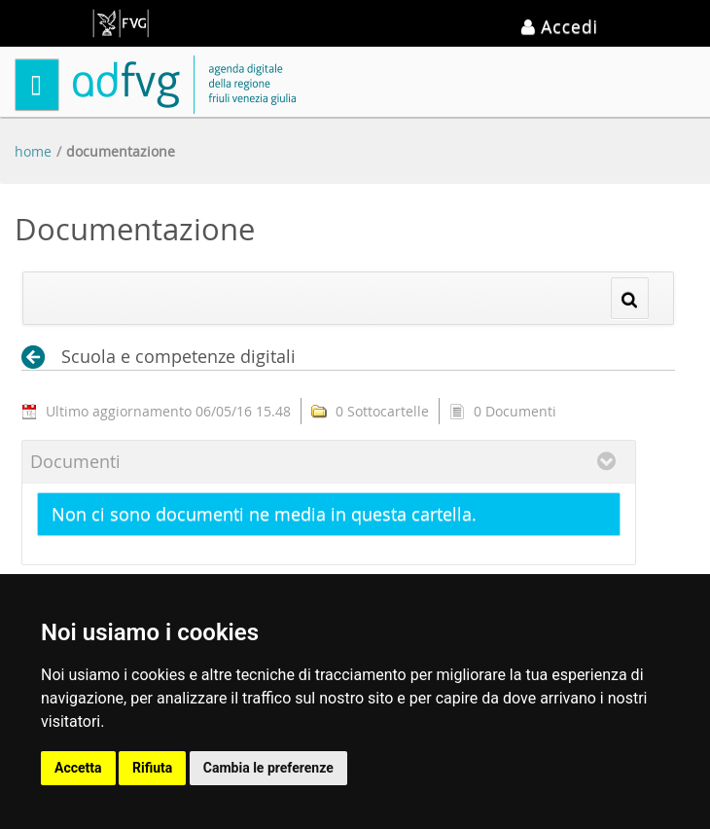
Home (33, 151)
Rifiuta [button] (152, 767)
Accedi (559, 26)
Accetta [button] (78, 767)
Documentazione (120, 151)
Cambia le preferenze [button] (268, 767)
